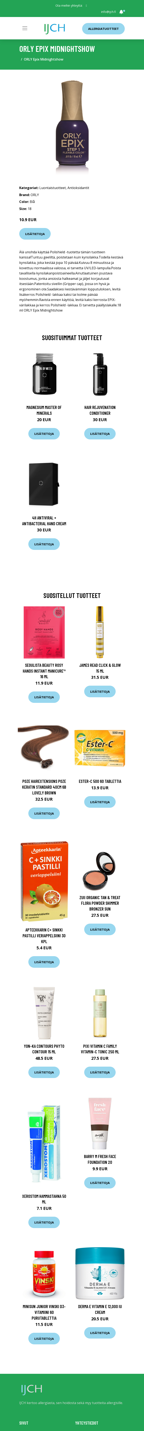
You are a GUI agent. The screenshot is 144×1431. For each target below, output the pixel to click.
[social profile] (86, 6)
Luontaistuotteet (52, 188)
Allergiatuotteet (103, 29)
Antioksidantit (78, 188)
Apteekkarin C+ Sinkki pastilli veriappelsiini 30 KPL (44, 935)
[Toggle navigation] (24, 28)
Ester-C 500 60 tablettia (100, 781)
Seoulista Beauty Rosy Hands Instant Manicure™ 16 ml (44, 670)
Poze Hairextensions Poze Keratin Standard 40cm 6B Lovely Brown (44, 787)
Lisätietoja (35, 234)
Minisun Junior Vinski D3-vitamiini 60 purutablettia (44, 1312)
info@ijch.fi (108, 12)
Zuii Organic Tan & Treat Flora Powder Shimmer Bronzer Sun (99, 903)
